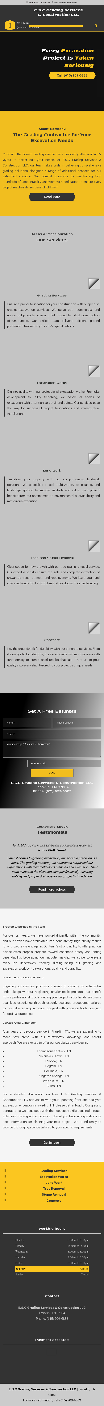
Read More (52, 197)
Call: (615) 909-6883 (72, 75)
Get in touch (52, 1142)
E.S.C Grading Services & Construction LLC (67, 845)
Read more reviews (52, 889)
